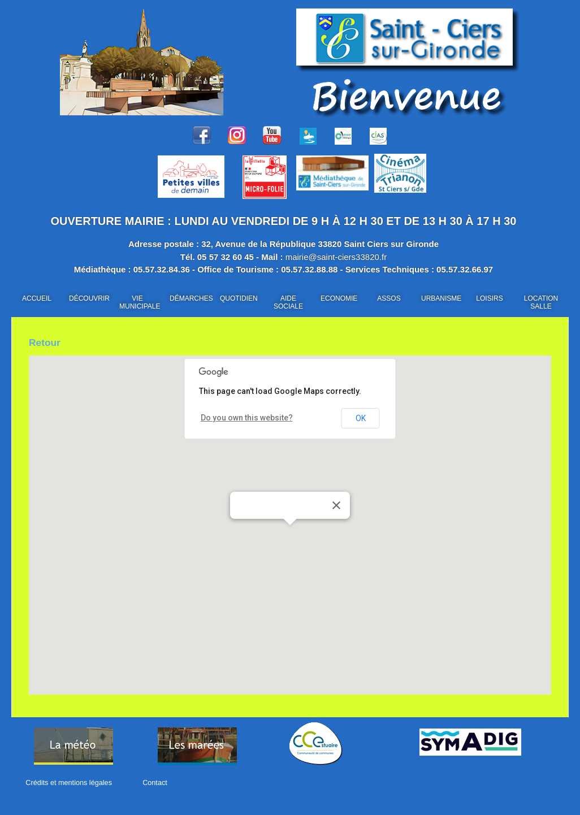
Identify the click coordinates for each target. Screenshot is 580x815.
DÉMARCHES (191, 298)
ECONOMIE (339, 298)
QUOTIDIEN (239, 298)
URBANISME (441, 298)
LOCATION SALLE (541, 302)
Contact (147, 786)
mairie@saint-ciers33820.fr (336, 257)
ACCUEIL (36, 298)
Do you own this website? (240, 420)
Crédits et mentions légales (67, 786)
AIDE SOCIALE (288, 302)
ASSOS (388, 298)
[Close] (336, 508)
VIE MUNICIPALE (139, 302)
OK (361, 421)
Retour (49, 344)
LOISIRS (489, 298)
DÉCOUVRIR (89, 298)
